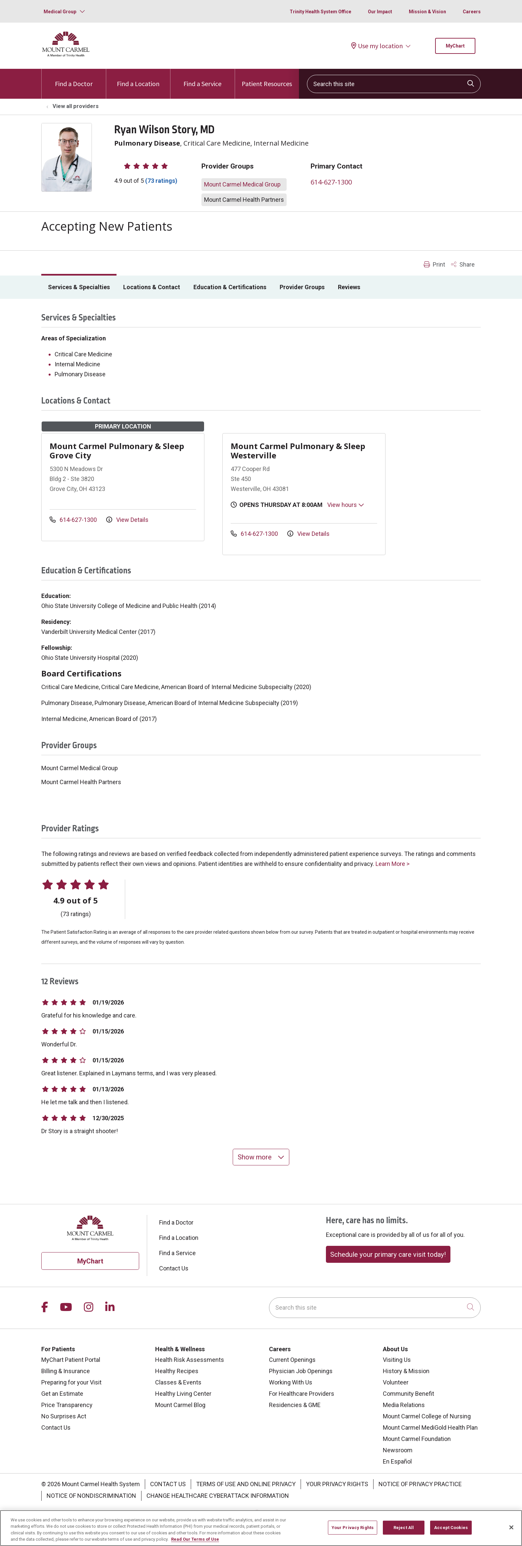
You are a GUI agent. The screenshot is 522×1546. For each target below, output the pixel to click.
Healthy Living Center (183, 1393)
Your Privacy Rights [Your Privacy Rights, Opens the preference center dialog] (353, 1529)
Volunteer (395, 1382)
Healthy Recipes (176, 1371)
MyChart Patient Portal (70, 1359)
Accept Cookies (451, 1529)
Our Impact (380, 11)
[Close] (511, 1529)
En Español (397, 1461)
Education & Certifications (229, 287)
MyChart (455, 46)
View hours (345, 504)
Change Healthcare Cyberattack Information (217, 1495)
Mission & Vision (427, 11)
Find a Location (138, 78)
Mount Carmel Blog (180, 1404)
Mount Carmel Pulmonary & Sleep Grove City (117, 450)
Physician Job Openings (301, 1371)
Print (434, 264)
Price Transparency (67, 1404)
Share (463, 264)
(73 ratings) (161, 180)
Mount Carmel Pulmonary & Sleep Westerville (298, 450)
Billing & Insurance (65, 1371)
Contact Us (173, 1268)
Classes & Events (178, 1382)
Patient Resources (267, 78)
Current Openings (292, 1359)
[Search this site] (394, 84)
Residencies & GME (295, 1404)
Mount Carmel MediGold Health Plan (430, 1427)
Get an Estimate (62, 1393)
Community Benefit (408, 1393)
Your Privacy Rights (337, 1484)
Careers (472, 11)
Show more (261, 1157)
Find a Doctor (74, 78)
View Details (127, 519)
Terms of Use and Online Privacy (246, 1484)
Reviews (349, 287)
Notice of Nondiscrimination (91, 1495)
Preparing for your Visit (71, 1382)
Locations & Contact (151, 287)
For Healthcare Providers (301, 1393)
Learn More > (392, 863)
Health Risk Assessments (189, 1359)
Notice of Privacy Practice (420, 1484)
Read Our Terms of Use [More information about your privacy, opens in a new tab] (195, 1541)
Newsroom (397, 1450)
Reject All (403, 1529)
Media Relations (404, 1404)
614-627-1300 (331, 182)
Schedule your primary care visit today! (388, 1254)
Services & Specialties (79, 287)
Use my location (377, 46)
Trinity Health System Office (320, 11)
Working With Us (290, 1382)
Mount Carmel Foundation (417, 1438)
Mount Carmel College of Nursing (427, 1416)
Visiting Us (397, 1359)
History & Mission (406, 1371)
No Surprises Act (63, 1416)
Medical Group (60, 11)
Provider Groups (302, 287)
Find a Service (202, 78)
